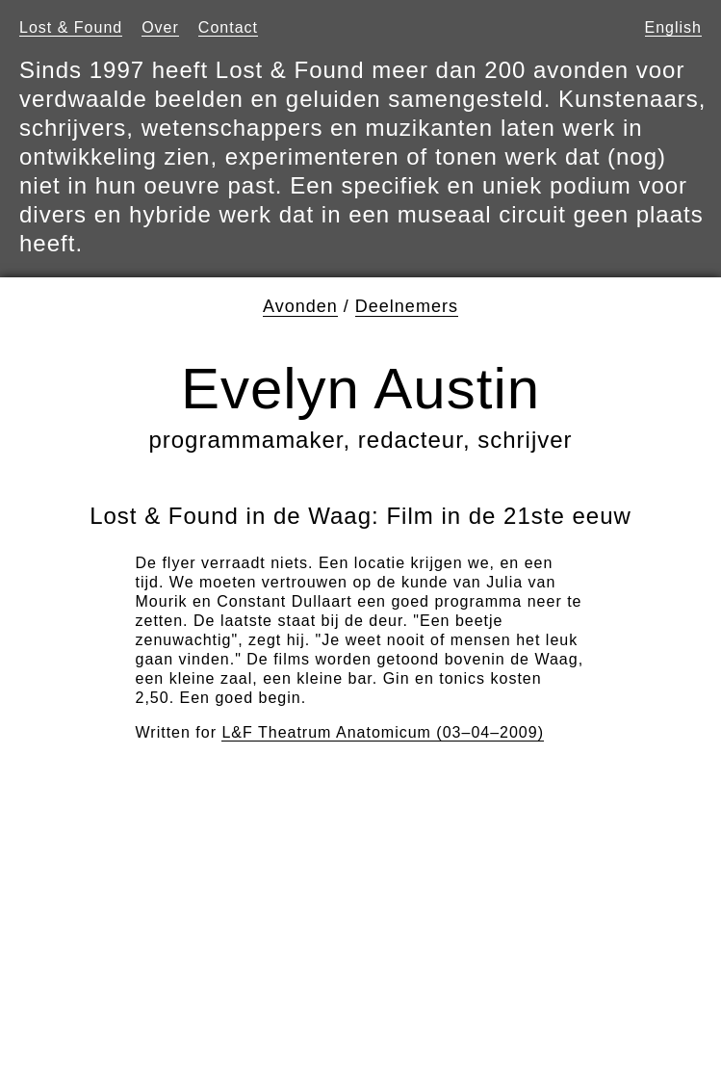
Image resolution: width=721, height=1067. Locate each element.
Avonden (300, 306)
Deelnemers (406, 306)
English (673, 27)
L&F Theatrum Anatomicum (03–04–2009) (382, 732)
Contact (228, 27)
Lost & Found (70, 27)
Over (160, 27)
